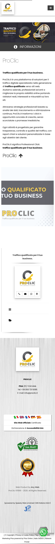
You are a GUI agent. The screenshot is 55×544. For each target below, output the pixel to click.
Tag (36, 535)
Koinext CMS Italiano (37, 503)
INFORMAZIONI (27, 47)
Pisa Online (28, 538)
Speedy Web (21, 503)
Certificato (27, 422)
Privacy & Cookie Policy (24, 535)
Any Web (35, 487)
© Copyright (9, 535)
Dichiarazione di (28, 428)
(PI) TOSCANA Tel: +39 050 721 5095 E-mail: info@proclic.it (27, 386)
